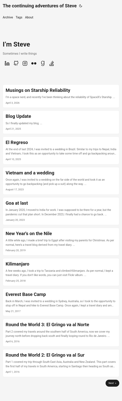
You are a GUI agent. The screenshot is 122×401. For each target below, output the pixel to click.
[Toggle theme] (80, 6)
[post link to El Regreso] (61, 150)
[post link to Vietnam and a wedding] (61, 181)
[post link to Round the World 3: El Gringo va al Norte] (61, 332)
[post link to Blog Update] (61, 122)
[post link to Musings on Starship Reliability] (61, 96)
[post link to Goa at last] (61, 211)
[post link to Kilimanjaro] (61, 272)
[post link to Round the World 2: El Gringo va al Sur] (61, 363)
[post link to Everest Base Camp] (61, 302)
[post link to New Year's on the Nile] (61, 241)
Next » (112, 383)
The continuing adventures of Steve (40, 6)
